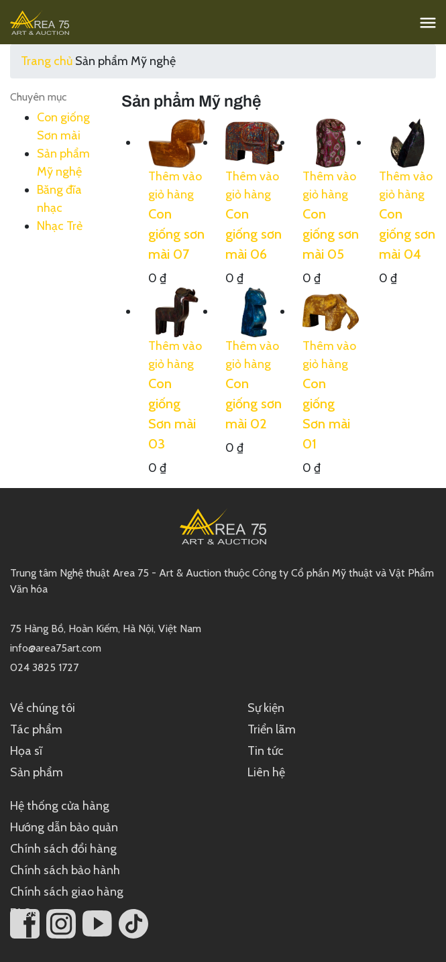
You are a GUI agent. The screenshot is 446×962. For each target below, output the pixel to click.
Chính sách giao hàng (66, 891)
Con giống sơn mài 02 (253, 403)
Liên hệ (266, 772)
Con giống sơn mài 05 (330, 234)
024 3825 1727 (44, 667)
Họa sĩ (26, 750)
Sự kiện (265, 708)
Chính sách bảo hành (65, 870)
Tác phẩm (36, 729)
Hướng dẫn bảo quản (64, 827)
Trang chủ (46, 61)
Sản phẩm (36, 772)
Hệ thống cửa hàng (59, 805)
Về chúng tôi (42, 708)
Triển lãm (271, 729)
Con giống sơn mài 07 (176, 234)
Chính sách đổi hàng (63, 848)
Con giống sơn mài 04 (407, 234)
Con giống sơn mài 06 (253, 234)
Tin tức (265, 750)
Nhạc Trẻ (59, 226)
